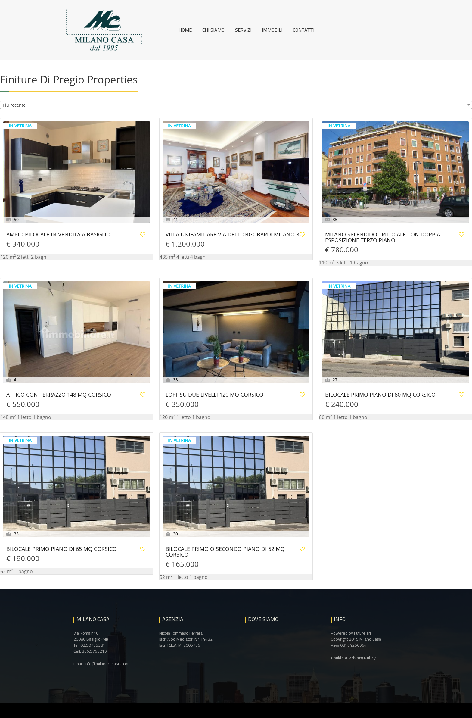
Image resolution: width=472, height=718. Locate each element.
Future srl (362, 633)
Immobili (272, 29)
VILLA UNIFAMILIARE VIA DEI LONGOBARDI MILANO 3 (232, 235)
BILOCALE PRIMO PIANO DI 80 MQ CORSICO (380, 395)
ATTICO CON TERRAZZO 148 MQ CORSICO (58, 395)
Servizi (243, 29)
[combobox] (236, 105)
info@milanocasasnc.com (108, 664)
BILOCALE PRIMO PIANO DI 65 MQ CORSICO (61, 549)
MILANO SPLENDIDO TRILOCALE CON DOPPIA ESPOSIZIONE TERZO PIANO (382, 238)
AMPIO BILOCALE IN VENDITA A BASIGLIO (58, 235)
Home (185, 29)
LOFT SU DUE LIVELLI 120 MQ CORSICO (214, 395)
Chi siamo (213, 29)
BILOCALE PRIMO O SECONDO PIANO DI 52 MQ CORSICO (225, 552)
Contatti (303, 29)
